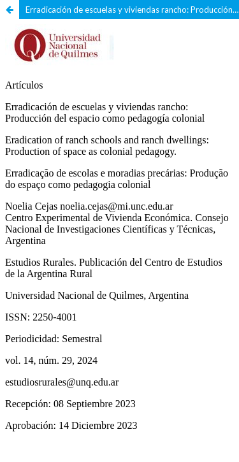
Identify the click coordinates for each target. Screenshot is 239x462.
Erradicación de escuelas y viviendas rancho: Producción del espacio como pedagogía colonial (132, 9)
